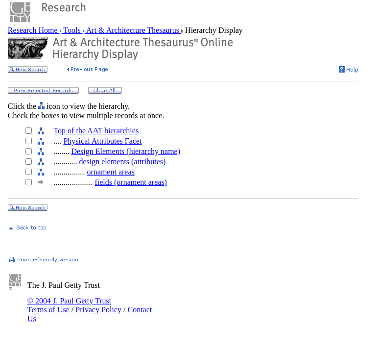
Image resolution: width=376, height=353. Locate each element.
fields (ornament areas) (130, 182)
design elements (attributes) (122, 161)
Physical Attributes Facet (102, 141)
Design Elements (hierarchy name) (125, 151)
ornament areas (110, 172)
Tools (72, 30)
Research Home (34, 30)
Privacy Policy (98, 309)
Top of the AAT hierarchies (96, 130)
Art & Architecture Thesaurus (133, 30)
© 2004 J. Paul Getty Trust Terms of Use (69, 305)
